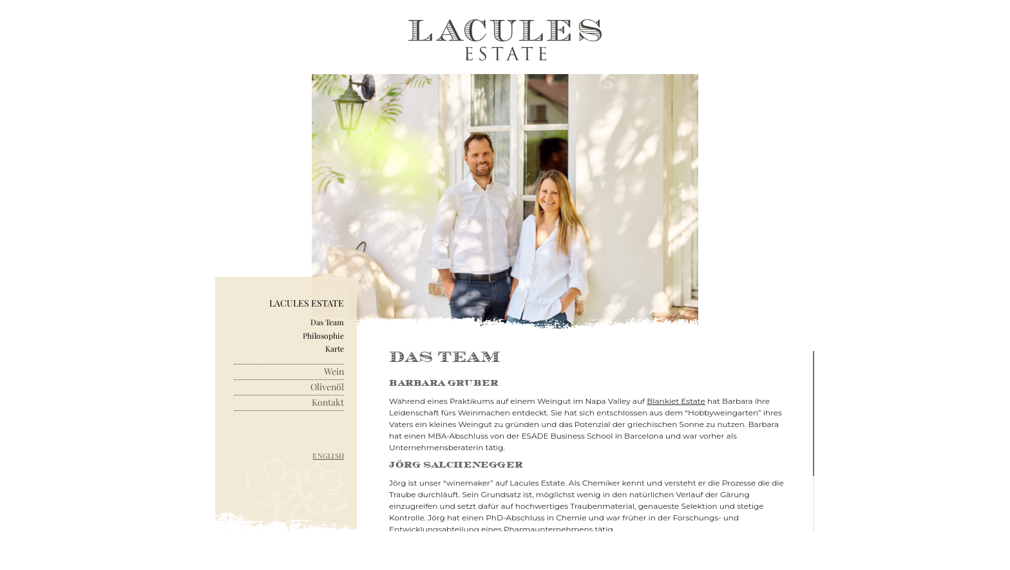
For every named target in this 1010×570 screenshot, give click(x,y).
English (328, 456)
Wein (334, 371)
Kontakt (328, 402)
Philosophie (323, 335)
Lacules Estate (306, 303)
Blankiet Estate (676, 401)
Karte (334, 348)
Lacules (505, 40)
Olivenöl (327, 387)
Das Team (327, 322)
